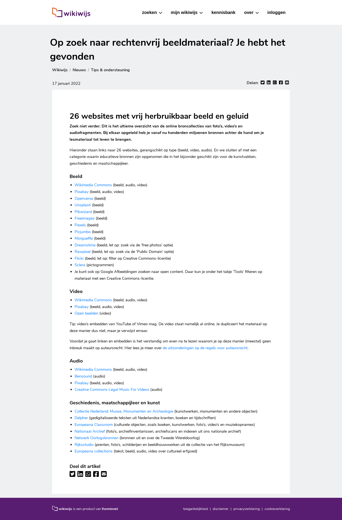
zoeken (149, 12)
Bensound (83, 376)
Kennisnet (110, 508)
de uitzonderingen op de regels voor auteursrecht (205, 348)
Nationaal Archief (90, 431)
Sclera (80, 265)
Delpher (81, 417)
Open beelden (86, 313)
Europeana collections (94, 451)
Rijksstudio (84, 444)
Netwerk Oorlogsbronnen (96, 437)
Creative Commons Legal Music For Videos (112, 389)
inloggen (276, 12)
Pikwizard (83, 211)
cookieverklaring (277, 508)
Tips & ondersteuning (110, 70)
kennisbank (223, 12)
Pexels (80, 225)
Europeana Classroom (94, 424)
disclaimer (221, 508)
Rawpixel (83, 251)
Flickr (79, 258)
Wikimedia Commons (93, 185)
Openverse (84, 198)
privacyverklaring (246, 508)
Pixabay (82, 191)
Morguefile (84, 238)
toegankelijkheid (195, 508)
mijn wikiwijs (184, 12)
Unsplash (83, 205)
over (248, 12)
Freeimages (85, 218)
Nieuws (79, 70)
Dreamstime (85, 245)
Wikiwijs (60, 70)
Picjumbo (83, 231)
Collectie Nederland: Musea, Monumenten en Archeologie (124, 411)
